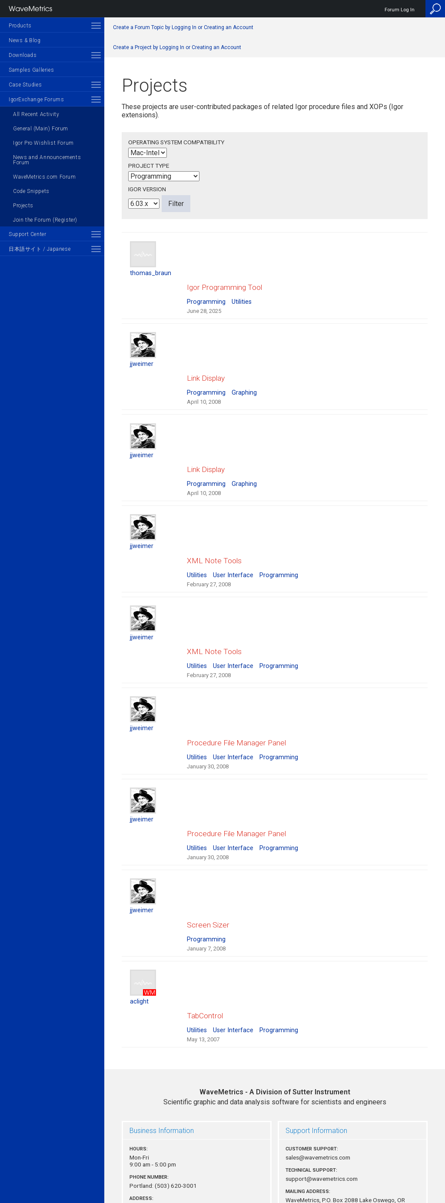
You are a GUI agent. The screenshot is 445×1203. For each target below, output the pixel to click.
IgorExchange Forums (36, 99)
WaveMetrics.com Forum (44, 177)
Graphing (244, 376)
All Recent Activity (36, 114)
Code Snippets (31, 191)
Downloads (23, 55)
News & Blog (25, 40)
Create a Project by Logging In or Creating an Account (177, 47)
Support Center (27, 234)
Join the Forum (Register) (45, 220)
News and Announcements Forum (47, 160)
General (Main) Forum (40, 129)
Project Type (148, 165)
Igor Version (147, 189)
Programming (206, 293)
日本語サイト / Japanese (39, 249)
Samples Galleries (31, 70)
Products (20, 26)
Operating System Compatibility (176, 142)
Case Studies (25, 85)
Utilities (242, 293)
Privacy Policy (274, 1167)
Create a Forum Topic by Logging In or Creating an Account (183, 27)
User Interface (233, 542)
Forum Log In (400, 10)
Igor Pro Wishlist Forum (43, 143)
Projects (23, 206)
